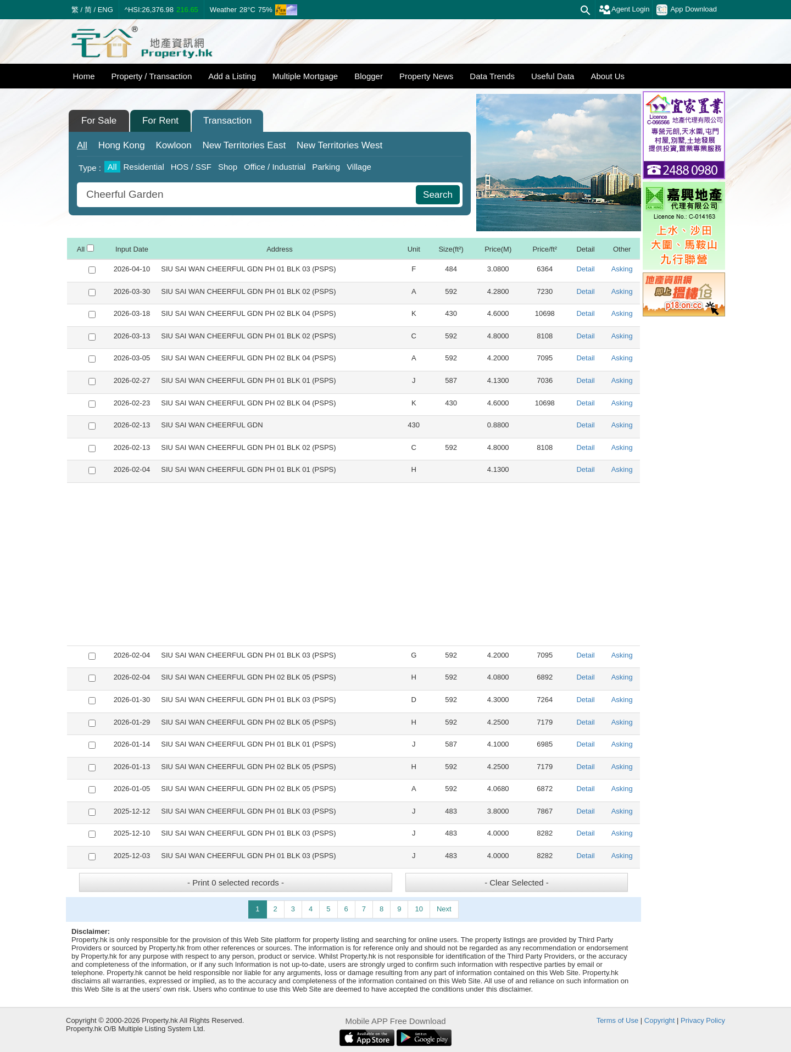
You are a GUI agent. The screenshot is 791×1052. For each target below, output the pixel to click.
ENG (105, 9)
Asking (622, 269)
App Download (686, 9)
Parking (326, 166)
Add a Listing (232, 76)
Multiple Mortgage (305, 76)
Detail (585, 269)
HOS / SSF (191, 166)
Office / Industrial (274, 166)
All (82, 145)
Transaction (227, 120)
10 (418, 909)
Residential (144, 166)
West (339, 145)
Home (84, 76)
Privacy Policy (703, 1020)
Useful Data (552, 76)
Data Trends (492, 76)
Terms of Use (618, 1020)
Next (444, 909)
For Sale (98, 120)
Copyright (659, 1020)
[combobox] (248, 194)
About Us (608, 76)
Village (359, 166)
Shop (227, 166)
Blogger (368, 76)
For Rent (160, 120)
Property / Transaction (152, 76)
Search (438, 195)
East (244, 145)
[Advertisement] (353, 564)
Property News (426, 76)
